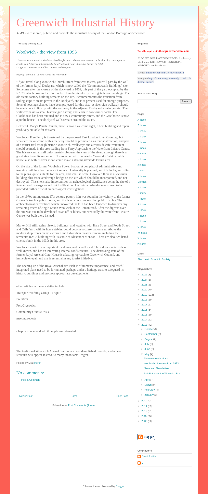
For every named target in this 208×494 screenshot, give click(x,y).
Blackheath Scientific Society (153, 259)
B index (141, 125)
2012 (144, 400)
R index (141, 204)
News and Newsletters (156, 368)
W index (142, 232)
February (150, 389)
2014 (144, 319)
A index (141, 119)
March (148, 384)
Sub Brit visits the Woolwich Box (162, 373)
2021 (144, 284)
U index (141, 221)
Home (74, 395)
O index (141, 193)
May (147, 354)
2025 (144, 274)
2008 (144, 421)
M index (142, 181)
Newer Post (25, 395)
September (151, 333)
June (148, 348)
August (149, 339)
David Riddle (148, 456)
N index (141, 187)
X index (141, 238)
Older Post (122, 395)
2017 (144, 304)
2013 (144, 324)
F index (141, 148)
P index (141, 198)
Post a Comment (30, 379)
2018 (144, 299)
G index (141, 153)
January (149, 394)
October (149, 329)
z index (141, 243)
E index (141, 142)
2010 (144, 410)
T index (141, 215)
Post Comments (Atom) (81, 405)
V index (141, 226)
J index (141, 164)
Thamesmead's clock (156, 358)
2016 (144, 309)
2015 (144, 314)
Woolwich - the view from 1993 (161, 363)
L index (141, 170)
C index (141, 131)
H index (141, 159)
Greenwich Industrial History (85, 22)
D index (141, 136)
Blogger (120, 486)
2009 (144, 415)
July (147, 344)
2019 (144, 294)
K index (141, 176)
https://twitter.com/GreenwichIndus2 (165, 72)
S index (141, 209)
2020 (144, 289)
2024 (144, 279)
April (147, 379)
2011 (144, 406)
